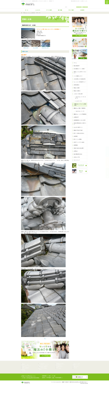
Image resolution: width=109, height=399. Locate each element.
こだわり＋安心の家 (77, 96)
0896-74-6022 (66, 5)
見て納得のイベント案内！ (79, 71)
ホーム (74, 65)
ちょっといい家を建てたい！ (79, 84)
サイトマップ (76, 161)
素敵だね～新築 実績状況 (79, 111)
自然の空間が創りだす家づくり (80, 126)
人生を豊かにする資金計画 (79, 81)
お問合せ (75, 152)
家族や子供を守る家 (77, 132)
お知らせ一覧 (76, 158)
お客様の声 (75, 120)
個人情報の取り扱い (77, 155)
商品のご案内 (76, 90)
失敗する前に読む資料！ (78, 150)
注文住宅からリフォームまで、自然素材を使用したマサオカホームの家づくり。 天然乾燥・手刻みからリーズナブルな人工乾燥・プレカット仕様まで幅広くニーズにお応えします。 (52, 1)
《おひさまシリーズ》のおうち (80, 100)
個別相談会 (107, 162)
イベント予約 (107, 151)
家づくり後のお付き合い (78, 135)
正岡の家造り (76, 87)
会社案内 (75, 138)
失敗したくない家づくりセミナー (79, 75)
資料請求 (85, 5)
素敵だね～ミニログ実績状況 (79, 117)
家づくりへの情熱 (77, 141)
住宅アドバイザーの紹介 (78, 144)
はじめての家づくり (77, 129)
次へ (45, 338)
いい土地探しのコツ (77, 78)
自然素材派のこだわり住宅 (79, 123)
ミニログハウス (77, 104)
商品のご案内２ (76, 93)
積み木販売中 (76, 68)
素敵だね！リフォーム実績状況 (80, 107)
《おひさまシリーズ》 (79, 114)
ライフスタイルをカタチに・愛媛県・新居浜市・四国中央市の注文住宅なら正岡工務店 (67, 392)
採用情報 (75, 147)
